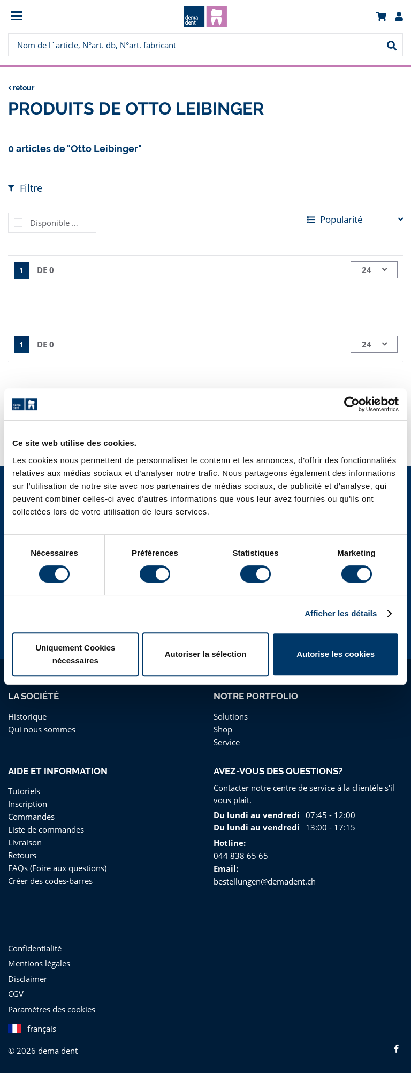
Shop (223, 729)
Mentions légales (38, 963)
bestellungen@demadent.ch (264, 881)
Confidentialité (33, 948)
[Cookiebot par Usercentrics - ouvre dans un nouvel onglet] (352, 404)
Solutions (230, 716)
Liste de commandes (45, 829)
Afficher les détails (341, 613)
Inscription (26, 803)
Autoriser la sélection (206, 654)
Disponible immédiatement (63, 222)
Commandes (31, 816)
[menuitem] (57, 17)
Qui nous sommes (40, 729)
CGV (17, 993)
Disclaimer (26, 978)
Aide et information (57, 771)
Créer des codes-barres (50, 880)
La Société (33, 696)
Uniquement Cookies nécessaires (75, 654)
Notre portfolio (256, 696)
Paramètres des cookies (51, 1009)
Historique (26, 716)
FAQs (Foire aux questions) (57, 867)
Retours (22, 854)
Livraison (24, 842)
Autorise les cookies (335, 654)
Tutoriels (23, 790)
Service (227, 741)
